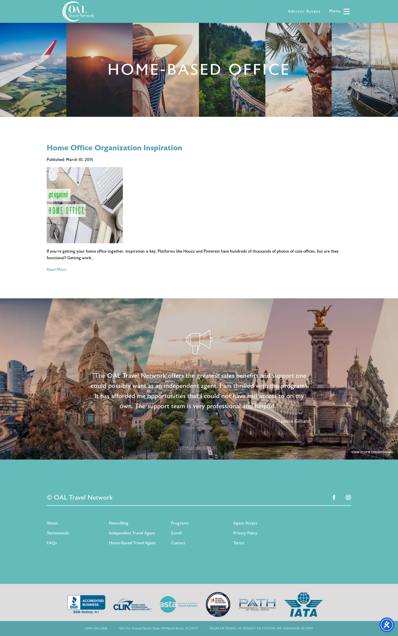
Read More (56, 269)
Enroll (176, 533)
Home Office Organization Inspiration (114, 148)
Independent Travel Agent (132, 533)
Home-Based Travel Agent (132, 543)
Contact (178, 543)
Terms (238, 543)
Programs (180, 523)
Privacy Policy (245, 533)
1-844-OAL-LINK (96, 628)
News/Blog (118, 523)
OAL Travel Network (78, 11)
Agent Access (245, 523)
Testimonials (58, 533)
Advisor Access (304, 11)
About (52, 523)
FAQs (52, 543)
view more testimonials (372, 451)
